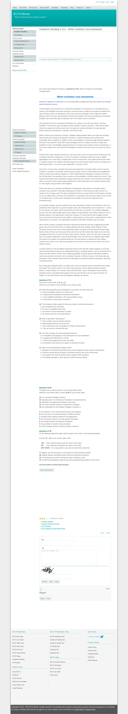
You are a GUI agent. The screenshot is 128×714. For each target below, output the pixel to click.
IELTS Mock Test (17, 164)
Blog (72, 7)
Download (55, 7)
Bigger (103, 2)
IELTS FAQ (23, 7)
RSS (108, 588)
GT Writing (17, 152)
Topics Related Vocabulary (20, 171)
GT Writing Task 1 (19, 44)
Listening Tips (54, 649)
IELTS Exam (33, 7)
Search (88, 7)
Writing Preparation (18, 139)
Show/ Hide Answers (46, 470)
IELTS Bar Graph (17, 636)
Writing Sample (17, 38)
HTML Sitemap (92, 660)
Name (42, 539)
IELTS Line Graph (18, 640)
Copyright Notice (93, 654)
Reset (107, 2)
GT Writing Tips (55, 646)
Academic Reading (20, 31)
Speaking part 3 (19, 60)
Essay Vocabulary (18, 168)
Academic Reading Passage (50, 524)
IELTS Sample (44, 7)
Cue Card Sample (18, 63)
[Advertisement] (24, 100)
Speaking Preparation (19, 158)
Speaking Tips (54, 653)
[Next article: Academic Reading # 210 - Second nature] (108, 533)
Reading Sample (17, 28)
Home (15, 7)
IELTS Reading (46, 526)
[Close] (41, 589)
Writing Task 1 (19, 145)
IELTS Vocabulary (55, 665)
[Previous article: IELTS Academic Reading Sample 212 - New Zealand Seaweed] (102, 533)
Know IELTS (16, 671)
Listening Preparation (19, 155)
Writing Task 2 (18, 48)
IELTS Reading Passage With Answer (53, 528)
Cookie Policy (92, 647)
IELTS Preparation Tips (57, 636)
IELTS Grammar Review (57, 662)
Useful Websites (17, 688)
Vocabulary (64, 7)
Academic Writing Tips (57, 643)
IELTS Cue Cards (55, 668)
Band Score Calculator (19, 681)
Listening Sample (17, 51)
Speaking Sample (18, 54)
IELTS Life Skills (55, 671)
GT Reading (18, 35)
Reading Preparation (19, 130)
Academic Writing (19, 142)
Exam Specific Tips (18, 685)
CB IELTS (15, 675)
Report (43, 598)
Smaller (112, 2)
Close (48, 598)
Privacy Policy (92, 650)
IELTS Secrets (17, 678)
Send (51, 581)
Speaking (15, 66)
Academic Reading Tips (57, 640)
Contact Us (79, 7)
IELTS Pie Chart (17, 649)
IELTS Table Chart (18, 643)
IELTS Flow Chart (18, 646)
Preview (44, 581)
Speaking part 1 (19, 56)
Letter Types (54, 675)
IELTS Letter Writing (18, 653)
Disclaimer (91, 657)
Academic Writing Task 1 (22, 41)
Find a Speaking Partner (22, 161)
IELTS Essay (16, 656)
